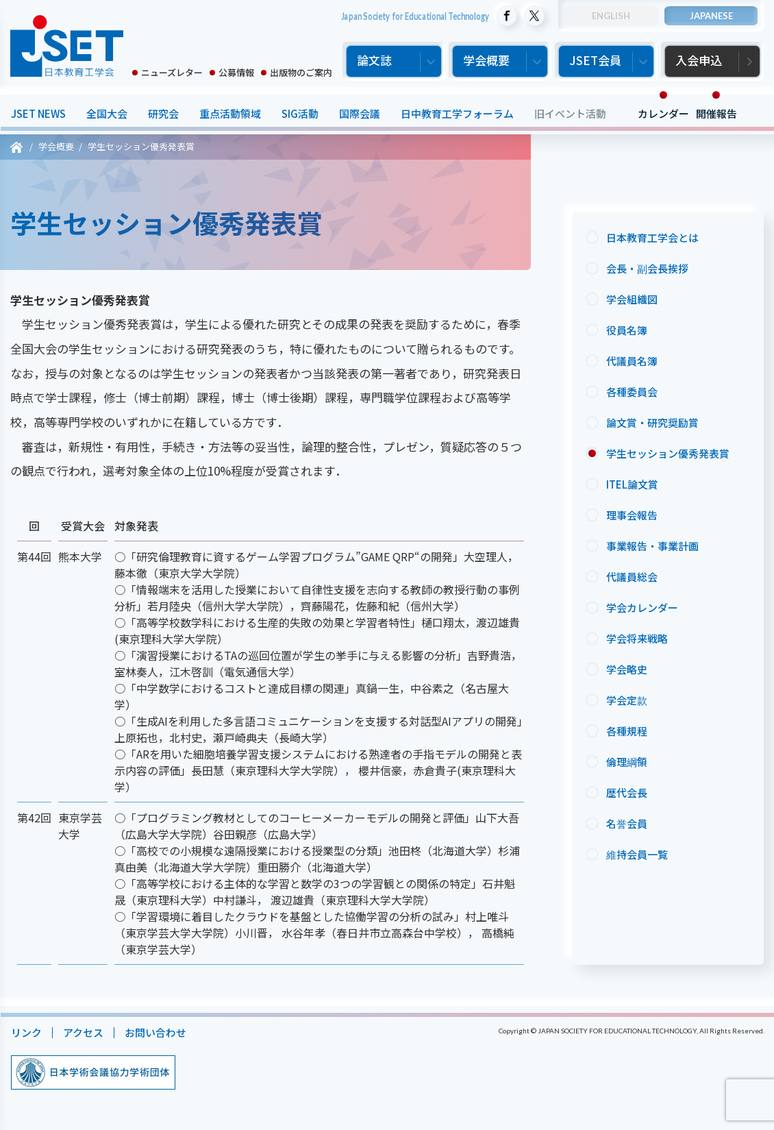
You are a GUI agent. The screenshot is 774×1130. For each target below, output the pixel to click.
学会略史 (626, 669)
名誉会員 (626, 823)
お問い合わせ (155, 1032)
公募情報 (236, 72)
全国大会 (106, 113)
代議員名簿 (632, 361)
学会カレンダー (642, 607)
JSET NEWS (37, 113)
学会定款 (626, 700)
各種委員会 (632, 391)
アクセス (82, 1032)
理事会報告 (632, 515)
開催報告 (715, 113)
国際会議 (358, 113)
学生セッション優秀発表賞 (667, 453)
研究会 (162, 113)
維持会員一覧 (637, 854)
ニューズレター (172, 72)
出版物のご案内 (301, 72)
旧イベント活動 (570, 113)
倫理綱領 (626, 762)
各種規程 (626, 731)
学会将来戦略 (637, 638)
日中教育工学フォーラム (456, 113)
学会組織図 (632, 299)
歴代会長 (626, 792)
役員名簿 (626, 330)
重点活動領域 (229, 113)
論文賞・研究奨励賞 (652, 422)
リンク (25, 1032)
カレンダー (662, 113)
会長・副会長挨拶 (647, 268)
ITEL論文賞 (632, 484)
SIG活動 (299, 113)
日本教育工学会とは (652, 237)
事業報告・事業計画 (652, 546)
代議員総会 (632, 577)
